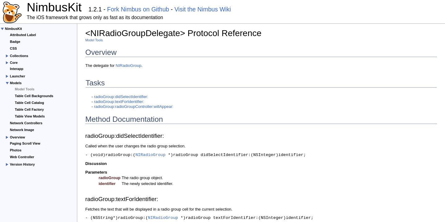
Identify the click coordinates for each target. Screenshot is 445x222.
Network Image (22, 130)
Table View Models (30, 116)
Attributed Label (23, 35)
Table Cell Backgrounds (34, 96)
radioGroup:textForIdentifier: (119, 101)
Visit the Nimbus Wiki (202, 9)
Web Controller (22, 157)
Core (14, 62)
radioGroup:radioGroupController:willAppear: (133, 106)
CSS (13, 48)
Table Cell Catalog (29, 103)
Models (16, 83)
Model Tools (24, 89)
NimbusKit (13, 29)
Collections (19, 56)
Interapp (16, 69)
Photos (15, 150)
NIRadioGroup (128, 65)
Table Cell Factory (29, 109)
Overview (17, 137)
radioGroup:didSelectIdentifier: (121, 96)
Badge (15, 41)
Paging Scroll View (25, 143)
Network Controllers (26, 123)
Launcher (17, 76)
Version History (22, 164)
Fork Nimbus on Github (138, 9)
